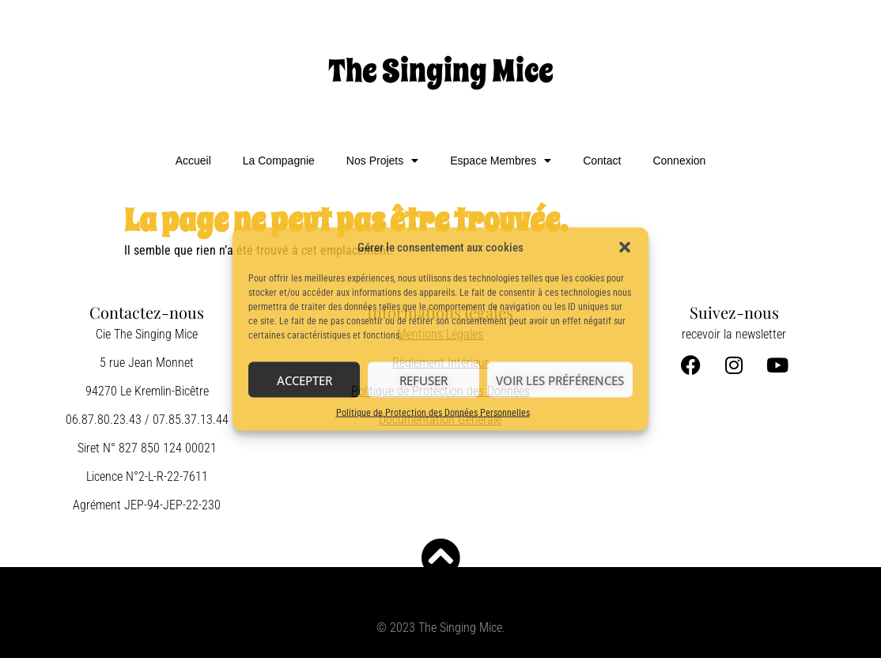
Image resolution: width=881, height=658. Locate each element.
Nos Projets (382, 160)
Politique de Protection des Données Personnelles (433, 412)
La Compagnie (279, 160)
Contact (602, 160)
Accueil (193, 160)
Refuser (423, 380)
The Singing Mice (441, 71)
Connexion (678, 160)
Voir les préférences (560, 380)
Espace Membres (500, 160)
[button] (625, 247)
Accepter (304, 380)
